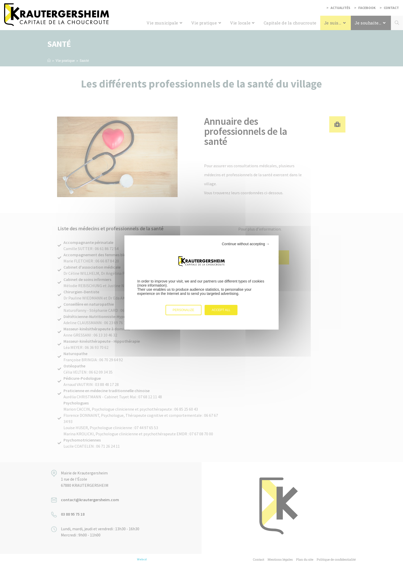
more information (152, 285)
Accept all (221, 310)
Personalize (183, 310)
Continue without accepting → (246, 244)
